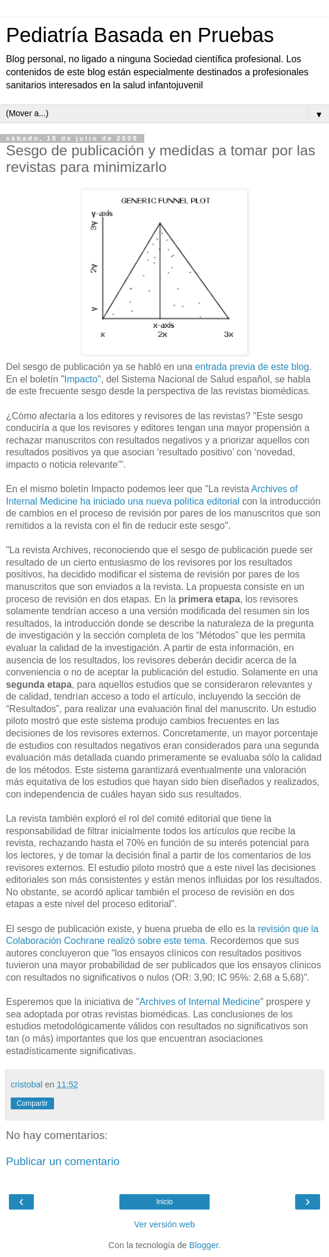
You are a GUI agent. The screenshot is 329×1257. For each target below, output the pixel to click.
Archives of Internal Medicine (200, 1002)
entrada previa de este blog (250, 367)
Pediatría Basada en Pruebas (140, 35)
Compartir (32, 1103)
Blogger (204, 1245)
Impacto (80, 379)
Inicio (164, 1202)
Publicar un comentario (62, 1161)
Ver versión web (164, 1224)
